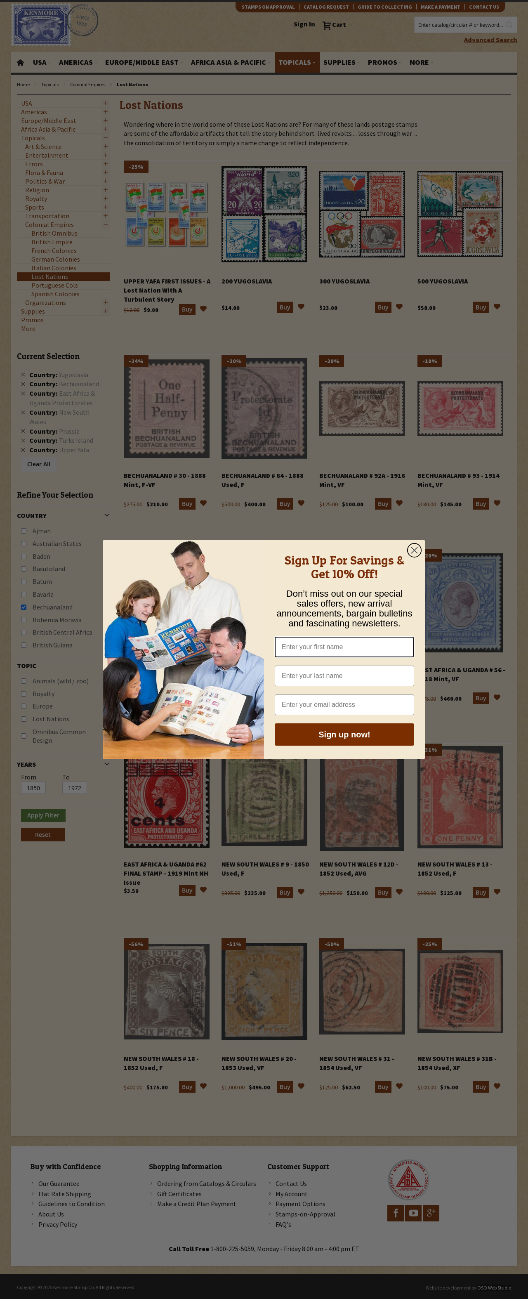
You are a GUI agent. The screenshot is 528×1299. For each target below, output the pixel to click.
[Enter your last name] (344, 680)
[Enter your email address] (344, 709)
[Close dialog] (414, 554)
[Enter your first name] (344, 651)
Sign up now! (344, 738)
